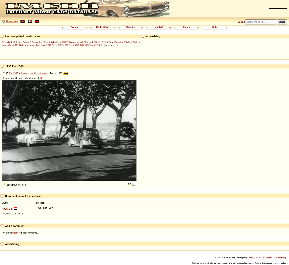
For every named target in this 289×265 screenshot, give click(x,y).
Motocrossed (76, 42)
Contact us (267, 258)
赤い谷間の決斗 (15, 45)
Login (240, 21)
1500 (15, 73)
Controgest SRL (254, 258)
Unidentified (102, 27)
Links (214, 27)
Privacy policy (280, 258)
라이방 (51, 45)
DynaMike (8, 208)
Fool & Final (107, 42)
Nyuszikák (7, 42)
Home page (12, 21)
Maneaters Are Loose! (35, 45)
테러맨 (97, 42)
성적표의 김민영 (63, 45)
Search (74, 27)
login (15, 232)
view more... (111, 45)
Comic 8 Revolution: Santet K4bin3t (40, 42)
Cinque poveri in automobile (35, 73)
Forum (186, 27)
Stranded (88, 42)
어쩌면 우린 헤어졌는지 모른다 (87, 45)
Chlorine (17, 42)
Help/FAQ (158, 27)
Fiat (10, 73)
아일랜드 (63, 42)
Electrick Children (123, 42)
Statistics (130, 27)
